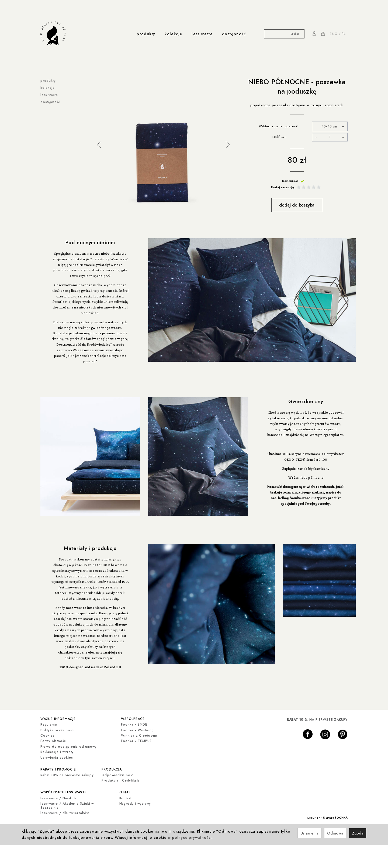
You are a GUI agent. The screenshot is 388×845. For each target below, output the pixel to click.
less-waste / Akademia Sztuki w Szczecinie (67, 803)
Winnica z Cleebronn (139, 734)
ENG (333, 33)
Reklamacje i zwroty (57, 751)
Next (227, 144)
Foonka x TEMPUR (136, 740)
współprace (133, 718)
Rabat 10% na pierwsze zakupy (66, 773)
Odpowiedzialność (118, 773)
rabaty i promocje (58, 768)
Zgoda (357, 833)
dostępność (234, 34)
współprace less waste (63, 791)
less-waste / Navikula (58, 796)
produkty (146, 34)
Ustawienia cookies (56, 756)
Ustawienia (309, 833)
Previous (98, 144)
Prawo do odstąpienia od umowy (68, 745)
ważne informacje (58, 718)
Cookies (47, 734)
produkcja (112, 768)
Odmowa (335, 833)
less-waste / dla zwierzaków (64, 810)
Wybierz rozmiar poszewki (279, 126)
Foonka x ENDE (134, 724)
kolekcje (173, 34)
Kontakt (125, 796)
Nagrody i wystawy (135, 801)
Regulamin (48, 724)
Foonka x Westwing (137, 729)
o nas (125, 791)
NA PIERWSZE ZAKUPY (317, 719)
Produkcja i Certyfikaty (121, 779)
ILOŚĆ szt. (279, 137)
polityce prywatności (192, 837)
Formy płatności (53, 740)
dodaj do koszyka (296, 205)
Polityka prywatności (57, 729)
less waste (202, 34)
